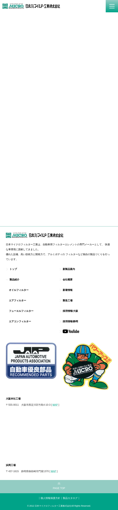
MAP (55, 405)
